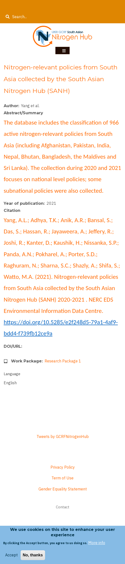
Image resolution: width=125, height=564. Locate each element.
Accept (11, 555)
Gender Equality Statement (62, 489)
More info (96, 543)
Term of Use (62, 477)
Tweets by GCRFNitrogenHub (63, 436)
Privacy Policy (62, 467)
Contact (62, 507)
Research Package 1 (63, 361)
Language (12, 374)
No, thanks (33, 556)
